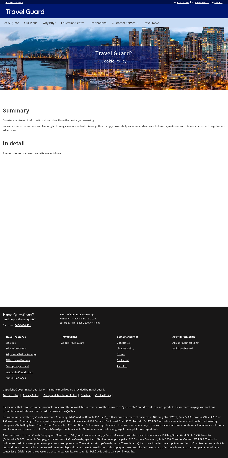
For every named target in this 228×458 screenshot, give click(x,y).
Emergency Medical (17, 366)
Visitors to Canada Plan (19, 372)
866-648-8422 (200, 2)
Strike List (123, 360)
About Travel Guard (72, 342)
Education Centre (72, 23)
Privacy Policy (31, 395)
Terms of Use (10, 395)
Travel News (151, 23)
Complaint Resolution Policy (60, 395)
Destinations (98, 23)
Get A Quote (11, 23)
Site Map (86, 395)
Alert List (122, 366)
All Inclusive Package (18, 360)
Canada (217, 2)
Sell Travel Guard (182, 348)
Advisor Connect (14, 2)
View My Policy (125, 348)
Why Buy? (49, 23)
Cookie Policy (103, 395)
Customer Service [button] (125, 23)
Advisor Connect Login (185, 342)
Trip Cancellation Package (21, 354)
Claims (121, 354)
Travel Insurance (16, 337)
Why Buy (11, 342)
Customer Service (127, 337)
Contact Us (181, 2)
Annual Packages (16, 378)
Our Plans (30, 23)
